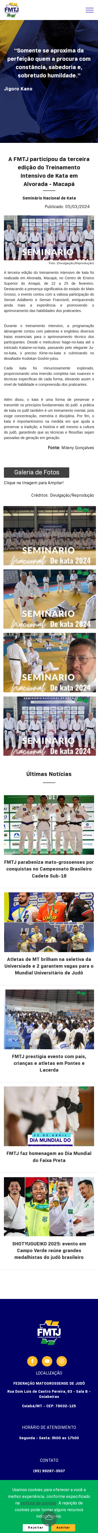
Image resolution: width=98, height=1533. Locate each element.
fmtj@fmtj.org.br (49, 1481)
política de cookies (38, 1515)
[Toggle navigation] (90, 10)
